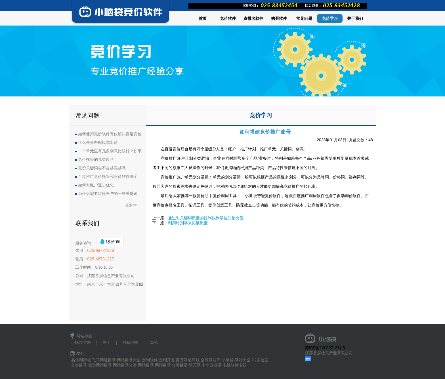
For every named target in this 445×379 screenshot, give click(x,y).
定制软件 (150, 360)
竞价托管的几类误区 (96, 159)
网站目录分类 (125, 365)
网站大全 (243, 360)
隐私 (154, 342)
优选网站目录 (100, 365)
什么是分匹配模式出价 (98, 142)
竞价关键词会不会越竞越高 (102, 168)
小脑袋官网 (81, 342)
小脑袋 (228, 360)
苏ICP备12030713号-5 (325, 348)
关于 (106, 342)
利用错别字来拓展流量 (188, 223)
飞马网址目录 (104, 360)
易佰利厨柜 (81, 360)
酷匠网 (195, 365)
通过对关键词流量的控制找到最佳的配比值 (206, 218)
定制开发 (167, 360)
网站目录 (146, 365)
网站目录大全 (129, 360)
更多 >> (131, 205)
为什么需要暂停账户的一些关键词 (108, 193)
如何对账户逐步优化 (96, 185)
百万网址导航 (188, 360)
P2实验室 (260, 360)
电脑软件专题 (235, 365)
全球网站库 (211, 360)
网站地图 (130, 342)
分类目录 (79, 365)
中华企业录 (212, 365)
